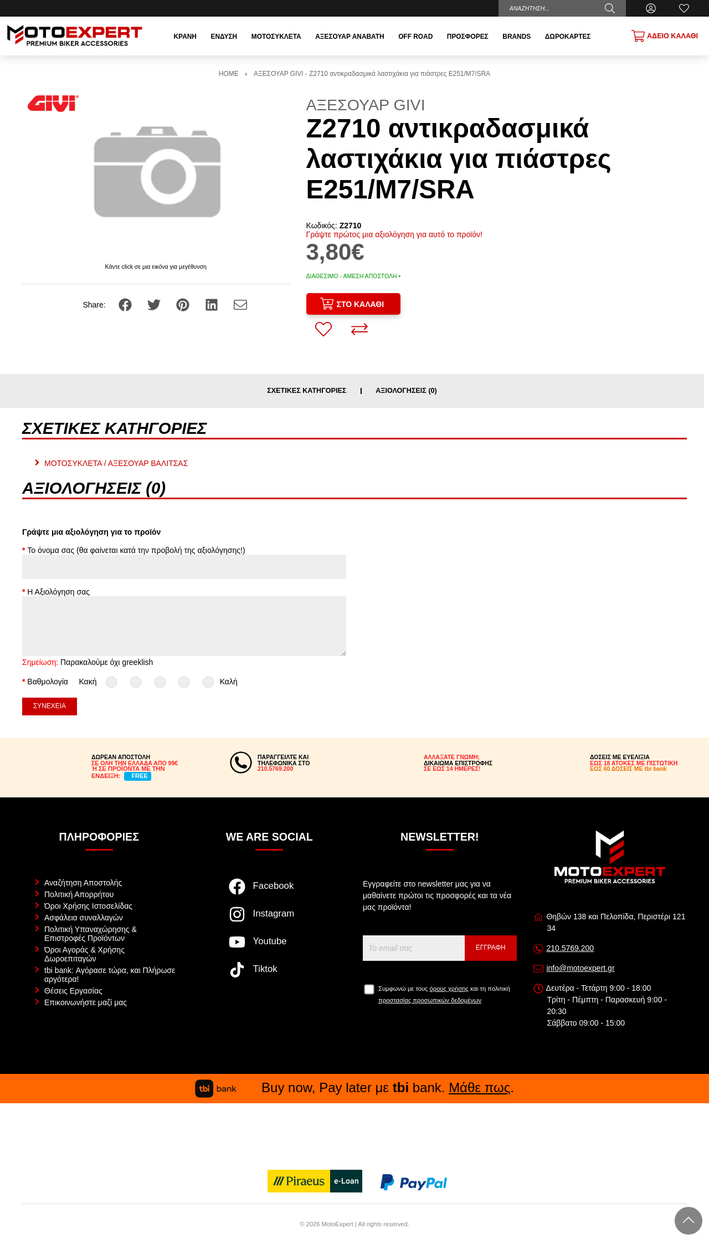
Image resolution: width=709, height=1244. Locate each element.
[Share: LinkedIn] (212, 304)
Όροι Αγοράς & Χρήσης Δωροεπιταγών (84, 954)
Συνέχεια (49, 706)
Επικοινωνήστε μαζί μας (85, 1002)
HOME (229, 74)
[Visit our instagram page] (269, 920)
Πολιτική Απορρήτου (79, 894)
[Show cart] (664, 36)
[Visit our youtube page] (269, 947)
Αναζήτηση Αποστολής (83, 882)
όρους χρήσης (449, 988)
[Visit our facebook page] (269, 892)
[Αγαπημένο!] (323, 329)
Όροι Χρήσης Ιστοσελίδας (88, 906)
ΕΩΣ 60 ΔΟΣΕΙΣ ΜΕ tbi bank (628, 768)
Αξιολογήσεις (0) (406, 391)
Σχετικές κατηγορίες (306, 391)
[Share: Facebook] (126, 304)
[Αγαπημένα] (684, 8)
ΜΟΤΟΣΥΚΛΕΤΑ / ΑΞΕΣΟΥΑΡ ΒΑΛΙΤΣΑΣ (116, 463)
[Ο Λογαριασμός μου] (651, 8)
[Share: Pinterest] (184, 304)
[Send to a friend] (240, 304)
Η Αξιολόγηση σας (58, 591)
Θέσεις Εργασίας (73, 990)
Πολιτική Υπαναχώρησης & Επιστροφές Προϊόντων (90, 934)
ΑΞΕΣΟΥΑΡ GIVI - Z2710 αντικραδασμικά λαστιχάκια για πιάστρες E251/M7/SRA (372, 74)
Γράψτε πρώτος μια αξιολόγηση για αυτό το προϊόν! (394, 234)
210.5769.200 (570, 948)
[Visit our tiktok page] (269, 975)
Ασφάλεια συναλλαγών (83, 917)
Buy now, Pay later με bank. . (354, 1087)
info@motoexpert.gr (580, 968)
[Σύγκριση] (359, 329)
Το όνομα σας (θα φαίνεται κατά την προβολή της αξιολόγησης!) (136, 550)
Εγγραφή (491, 947)
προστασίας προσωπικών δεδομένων (429, 1000)
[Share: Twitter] (155, 304)
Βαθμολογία (47, 681)
